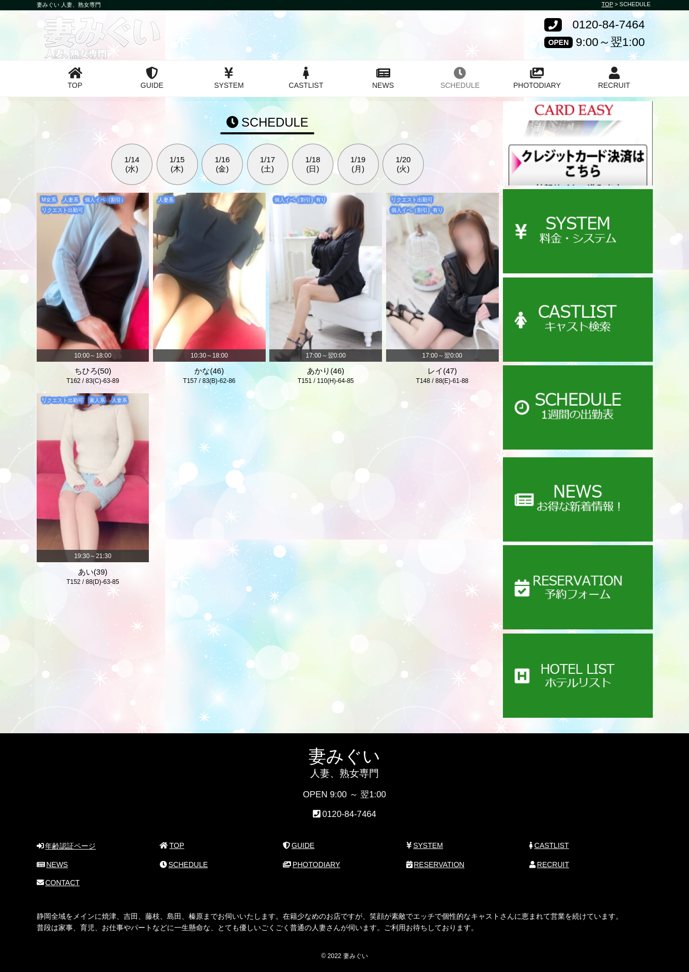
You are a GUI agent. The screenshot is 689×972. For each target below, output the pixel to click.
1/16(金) (222, 164)
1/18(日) (312, 164)
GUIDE (152, 78)
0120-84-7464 (608, 25)
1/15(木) (177, 164)
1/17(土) (267, 164)
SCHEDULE (460, 78)
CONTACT (58, 882)
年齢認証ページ (66, 846)
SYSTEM (229, 78)
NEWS (383, 78)
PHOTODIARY (537, 78)
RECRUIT (614, 78)
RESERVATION (435, 864)
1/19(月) (357, 164)
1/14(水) (131, 164)
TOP (75, 78)
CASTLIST (306, 78)
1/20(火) (402, 164)
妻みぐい (75, 27)
